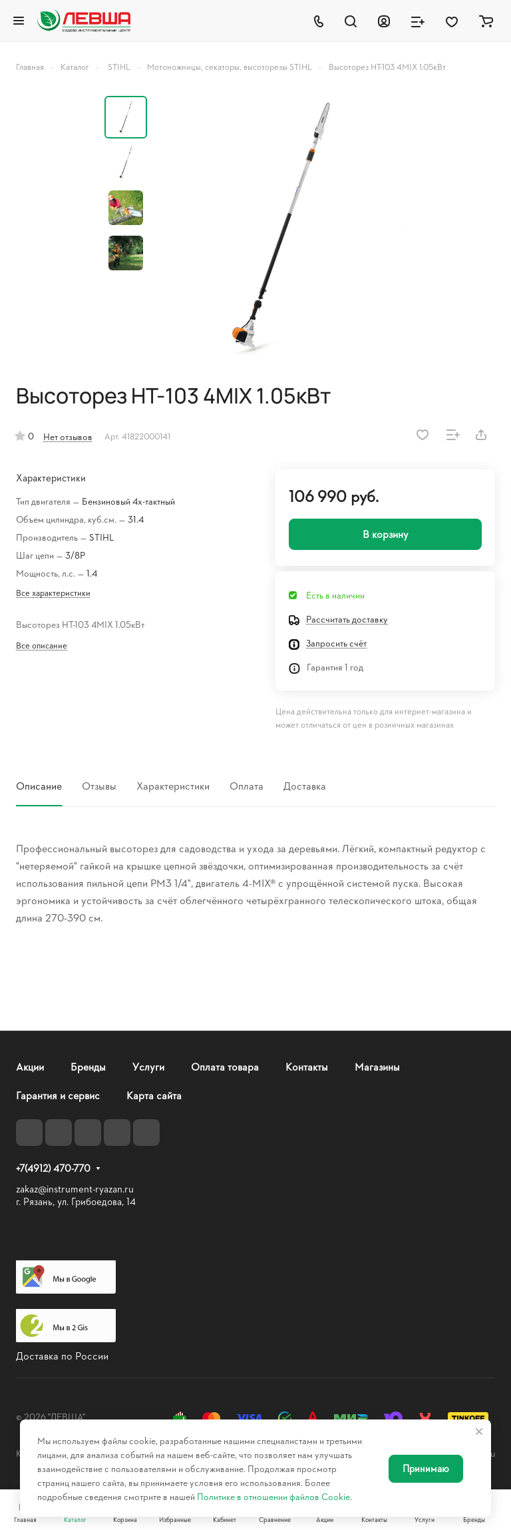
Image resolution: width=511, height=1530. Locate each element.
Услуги (148, 1066)
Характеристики (173, 785)
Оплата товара (225, 1066)
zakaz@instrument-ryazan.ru (75, 1189)
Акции (30, 1066)
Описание (39, 785)
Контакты (306, 1066)
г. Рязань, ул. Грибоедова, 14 (76, 1201)
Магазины (377, 1066)
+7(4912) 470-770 (53, 1168)
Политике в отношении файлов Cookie (273, 1496)
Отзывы (99, 785)
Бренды (88, 1066)
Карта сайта (154, 1095)
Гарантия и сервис (58, 1095)
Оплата (246, 785)
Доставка (304, 785)
